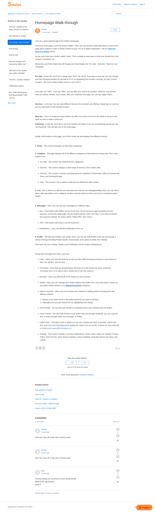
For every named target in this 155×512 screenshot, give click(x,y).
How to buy (13, 49)
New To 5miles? (37, 14)
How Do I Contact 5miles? (19, 80)
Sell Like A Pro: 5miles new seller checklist (18, 71)
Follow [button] (115, 30)
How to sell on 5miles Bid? (45, 408)
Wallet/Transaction (74, 285)
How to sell (13, 55)
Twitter (40, 348)
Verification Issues (16, 86)
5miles (44, 29)
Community (116, 4)
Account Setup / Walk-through (47, 404)
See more (12, 103)
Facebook (36, 348)
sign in (42, 493)
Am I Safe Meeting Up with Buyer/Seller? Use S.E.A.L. (18, 95)
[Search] (129, 13)
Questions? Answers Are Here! (18, 14)
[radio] (71, 363)
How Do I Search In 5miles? (46, 399)
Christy (44, 429)
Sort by (115, 422)
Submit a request (130, 4)
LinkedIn (43, 348)
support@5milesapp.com (61, 328)
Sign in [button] (142, 4)
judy (43, 471)
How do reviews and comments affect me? (17, 62)
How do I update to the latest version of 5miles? (18, 28)
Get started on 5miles (53, 14)
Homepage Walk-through (19, 42)
